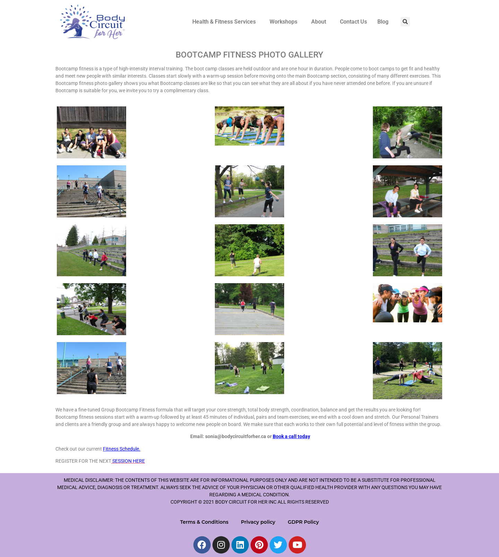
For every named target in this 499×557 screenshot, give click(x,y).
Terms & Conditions (204, 522)
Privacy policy (258, 522)
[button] (225, 22)
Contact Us (353, 21)
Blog (382, 21)
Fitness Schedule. (121, 449)
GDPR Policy (303, 522)
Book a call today (291, 436)
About (318, 21)
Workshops (283, 21)
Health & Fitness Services (224, 21)
